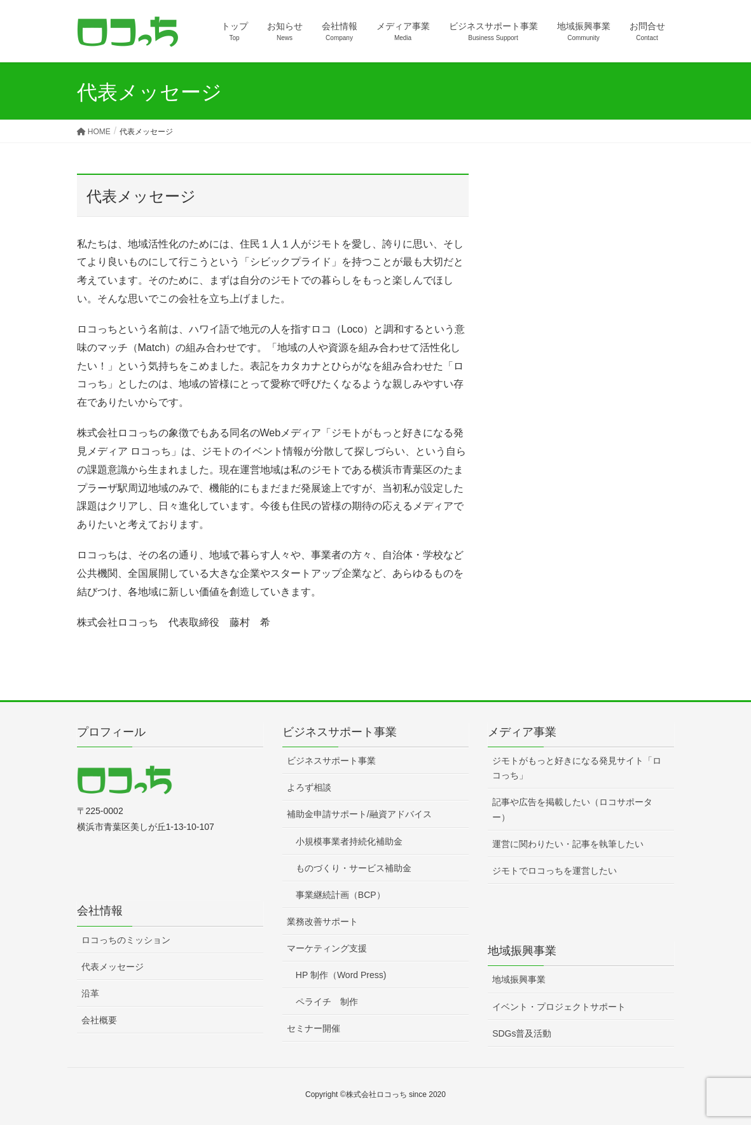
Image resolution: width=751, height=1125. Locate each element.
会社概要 (99, 1020)
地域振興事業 (519, 979)
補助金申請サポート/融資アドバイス (359, 814)
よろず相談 (309, 787)
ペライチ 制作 (327, 1002)
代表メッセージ (112, 967)
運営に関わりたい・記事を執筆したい (568, 844)
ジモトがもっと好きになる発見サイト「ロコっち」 (576, 768)
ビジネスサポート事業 (331, 761)
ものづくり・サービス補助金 (353, 868)
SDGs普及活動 (521, 1033)
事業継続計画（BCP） (340, 895)
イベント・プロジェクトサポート (559, 1007)
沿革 (90, 993)
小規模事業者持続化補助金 (349, 841)
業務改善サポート (322, 921)
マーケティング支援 (327, 948)
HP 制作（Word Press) (341, 975)
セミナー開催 (313, 1028)
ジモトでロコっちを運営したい (554, 871)
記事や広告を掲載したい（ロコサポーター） (572, 809)
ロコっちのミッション (125, 940)
